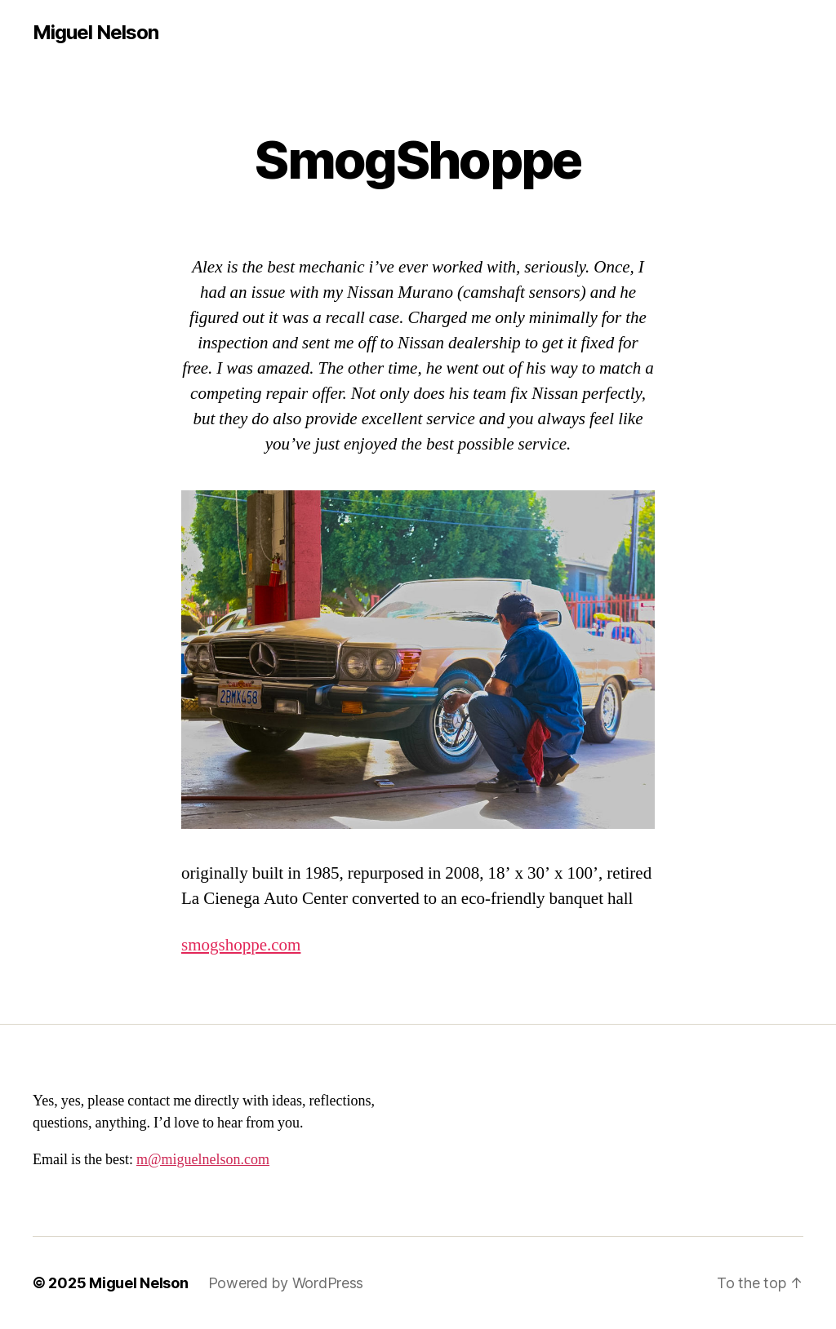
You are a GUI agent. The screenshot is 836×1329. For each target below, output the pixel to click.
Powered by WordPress (286, 1282)
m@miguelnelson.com (202, 1159)
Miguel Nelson (95, 32)
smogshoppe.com (240, 945)
